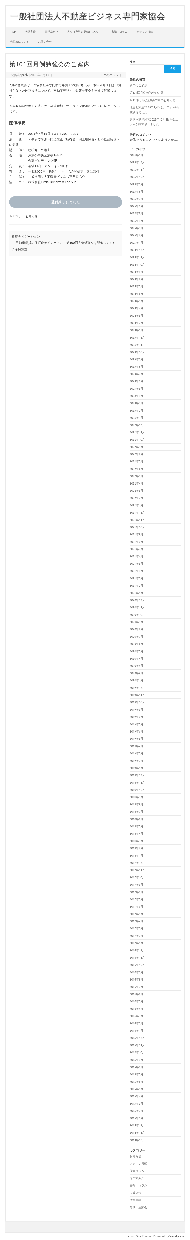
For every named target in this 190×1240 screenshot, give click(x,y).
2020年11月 (137, 607)
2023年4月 (136, 395)
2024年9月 (136, 271)
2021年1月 (136, 592)
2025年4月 (136, 220)
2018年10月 (137, 789)
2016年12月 (137, 950)
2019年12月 (137, 687)
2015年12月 (137, 1037)
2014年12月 (137, 1125)
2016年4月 (136, 1008)
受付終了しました (65, 202)
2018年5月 (136, 826)
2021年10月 (137, 527)
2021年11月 (137, 519)
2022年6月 (136, 468)
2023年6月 (136, 381)
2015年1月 (136, 1118)
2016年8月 (136, 979)
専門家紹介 (51, 31)
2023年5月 (136, 388)
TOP (13, 31)
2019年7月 (136, 724)
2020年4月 (136, 658)
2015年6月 (136, 1081)
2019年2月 (136, 760)
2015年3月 (136, 1103)
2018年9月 (136, 797)
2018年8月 (136, 804)
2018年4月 (136, 833)
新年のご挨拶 (138, 85)
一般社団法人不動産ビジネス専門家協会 (87, 16)
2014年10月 (137, 1140)
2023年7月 (136, 373)
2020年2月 (136, 673)
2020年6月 (136, 643)
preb (24, 75)
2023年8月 (136, 366)
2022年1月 (136, 505)
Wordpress (176, 1236)
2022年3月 (136, 490)
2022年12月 (137, 425)
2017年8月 (136, 892)
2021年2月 (136, 585)
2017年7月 (136, 899)
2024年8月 (136, 279)
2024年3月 (136, 315)
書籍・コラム (119, 31)
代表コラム (137, 1170)
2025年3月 (136, 228)
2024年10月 (137, 264)
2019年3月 (136, 753)
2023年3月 (136, 403)
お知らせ (31, 216)
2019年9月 (136, 709)
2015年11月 (137, 1045)
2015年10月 (137, 1052)
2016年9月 (136, 972)
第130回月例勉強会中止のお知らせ (152, 100)
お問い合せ (45, 41)
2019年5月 (136, 738)
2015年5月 (136, 1088)
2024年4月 (136, 308)
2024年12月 (137, 249)
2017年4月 (136, 921)
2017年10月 (137, 877)
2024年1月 (136, 330)
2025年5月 (136, 213)
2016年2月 (136, 1023)
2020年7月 (136, 636)
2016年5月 (136, 1001)
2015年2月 (136, 1110)
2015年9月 (136, 1059)
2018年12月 (137, 775)
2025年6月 (136, 206)
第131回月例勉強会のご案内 (148, 92)
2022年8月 (136, 454)
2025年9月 (136, 184)
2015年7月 (136, 1074)
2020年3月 (136, 665)
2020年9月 (136, 621)
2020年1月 (136, 680)
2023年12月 (137, 337)
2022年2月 (136, 497)
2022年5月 (136, 476)
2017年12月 (137, 862)
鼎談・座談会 (138, 1207)
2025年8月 (136, 191)
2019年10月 (137, 702)
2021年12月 (137, 512)
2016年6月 (136, 994)
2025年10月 (137, 176)
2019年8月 (136, 716)
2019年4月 (136, 746)
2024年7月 (136, 286)
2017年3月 (136, 928)
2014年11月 (137, 1132)
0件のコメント (111, 75)
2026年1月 (136, 155)
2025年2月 (136, 235)
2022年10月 (137, 439)
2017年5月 (136, 913)
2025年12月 (137, 162)
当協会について (19, 41)
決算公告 (135, 1192)
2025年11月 (137, 169)
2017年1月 (136, 942)
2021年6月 (136, 556)
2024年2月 (136, 322)
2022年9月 (136, 446)
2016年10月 (137, 964)
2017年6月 (136, 906)
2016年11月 (137, 957)
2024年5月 (136, 301)
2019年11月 (137, 694)
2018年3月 (136, 840)
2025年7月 (136, 198)
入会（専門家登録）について (84, 31)
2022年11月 (137, 432)
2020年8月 (136, 629)
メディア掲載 (145, 31)
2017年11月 (137, 869)
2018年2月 (136, 848)
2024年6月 (136, 293)
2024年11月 (137, 257)
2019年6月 (136, 731)
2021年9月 (136, 534)
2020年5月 (136, 651)
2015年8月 (136, 1067)
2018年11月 (137, 782)
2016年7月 (136, 986)
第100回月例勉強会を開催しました (93, 243)
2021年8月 (136, 541)
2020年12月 (137, 600)
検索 (132, 61)
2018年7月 (136, 811)
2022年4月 (136, 483)
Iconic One (134, 1236)
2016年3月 (136, 1015)
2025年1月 (136, 242)
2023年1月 (136, 417)
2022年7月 (136, 461)
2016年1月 (136, 1030)
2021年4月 (136, 570)
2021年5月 (136, 563)
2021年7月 (136, 549)
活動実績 (30, 31)
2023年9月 (136, 359)
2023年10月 (137, 352)
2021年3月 (136, 578)
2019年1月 (136, 767)
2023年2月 (136, 410)
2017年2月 (136, 935)
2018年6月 (136, 819)
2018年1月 (136, 855)
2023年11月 (137, 344)
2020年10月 (137, 614)
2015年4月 (136, 1096)
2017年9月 (136, 884)
